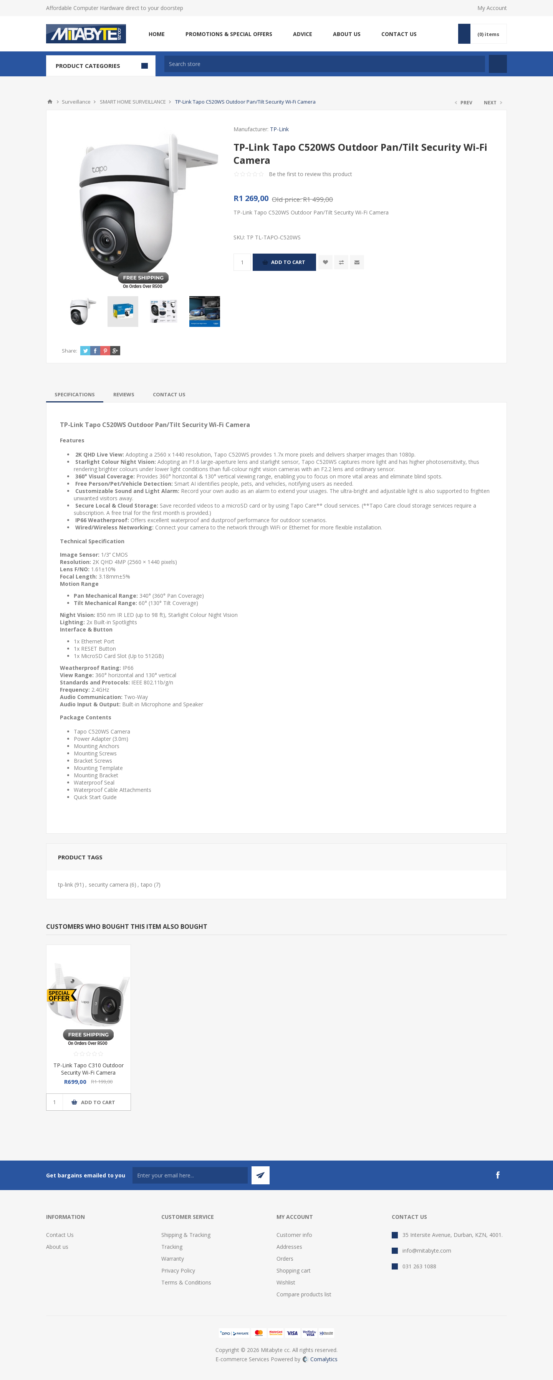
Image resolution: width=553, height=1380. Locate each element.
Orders (284, 1258)
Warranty (172, 1258)
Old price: (286, 199)
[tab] (74, 394)
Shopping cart (293, 1270)
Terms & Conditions (186, 1282)
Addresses (289, 1246)
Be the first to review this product (310, 174)
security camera (108, 884)
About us (57, 1246)
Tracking (171, 1246)
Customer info (294, 1234)
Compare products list (303, 1294)
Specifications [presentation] (75, 394)
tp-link (65, 884)
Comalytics (320, 1359)
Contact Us (60, 1234)
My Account (492, 8)
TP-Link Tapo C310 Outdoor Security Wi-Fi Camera (88, 1069)
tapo (146, 884)
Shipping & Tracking (185, 1234)
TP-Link (279, 129)
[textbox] (324, 64)
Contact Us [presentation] (169, 394)
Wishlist (285, 1282)
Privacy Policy (178, 1270)
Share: (69, 350)
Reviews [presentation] (123, 394)
